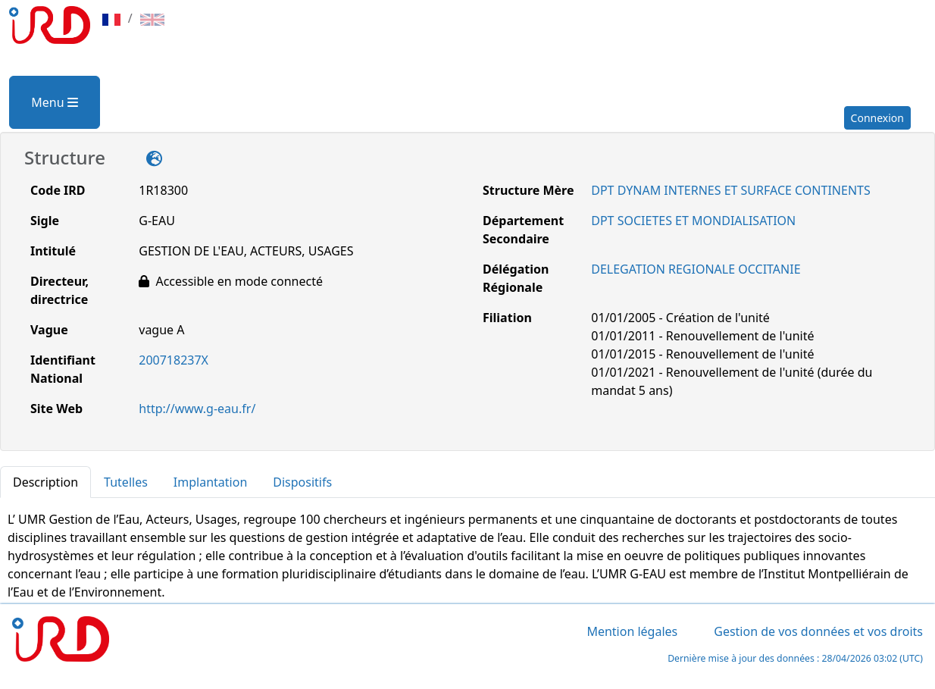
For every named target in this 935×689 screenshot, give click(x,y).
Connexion (877, 118)
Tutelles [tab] (126, 482)
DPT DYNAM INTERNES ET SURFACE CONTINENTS (730, 190)
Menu (54, 102)
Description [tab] (45, 482)
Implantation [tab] (210, 482)
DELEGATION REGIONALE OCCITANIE (695, 269)
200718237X (173, 360)
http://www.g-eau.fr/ (197, 408)
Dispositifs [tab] (302, 482)
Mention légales (631, 631)
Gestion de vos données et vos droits (818, 631)
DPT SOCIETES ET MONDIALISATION (693, 220)
